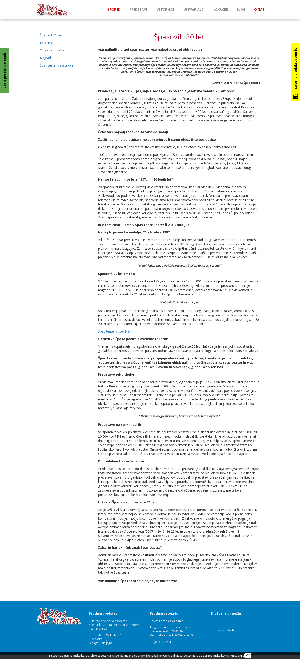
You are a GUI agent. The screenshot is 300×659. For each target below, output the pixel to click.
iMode (230, 630)
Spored (114, 9)
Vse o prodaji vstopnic (5, 70)
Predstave (138, 9)
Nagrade (46, 58)
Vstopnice (166, 9)
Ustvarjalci (193, 9)
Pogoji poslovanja (161, 642)
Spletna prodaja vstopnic (166, 621)
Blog (241, 9)
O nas (259, 9)
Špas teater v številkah (56, 65)
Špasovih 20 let (51, 35)
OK (248, 656)
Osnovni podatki (52, 50)
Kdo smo (46, 43)
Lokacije (220, 9)
